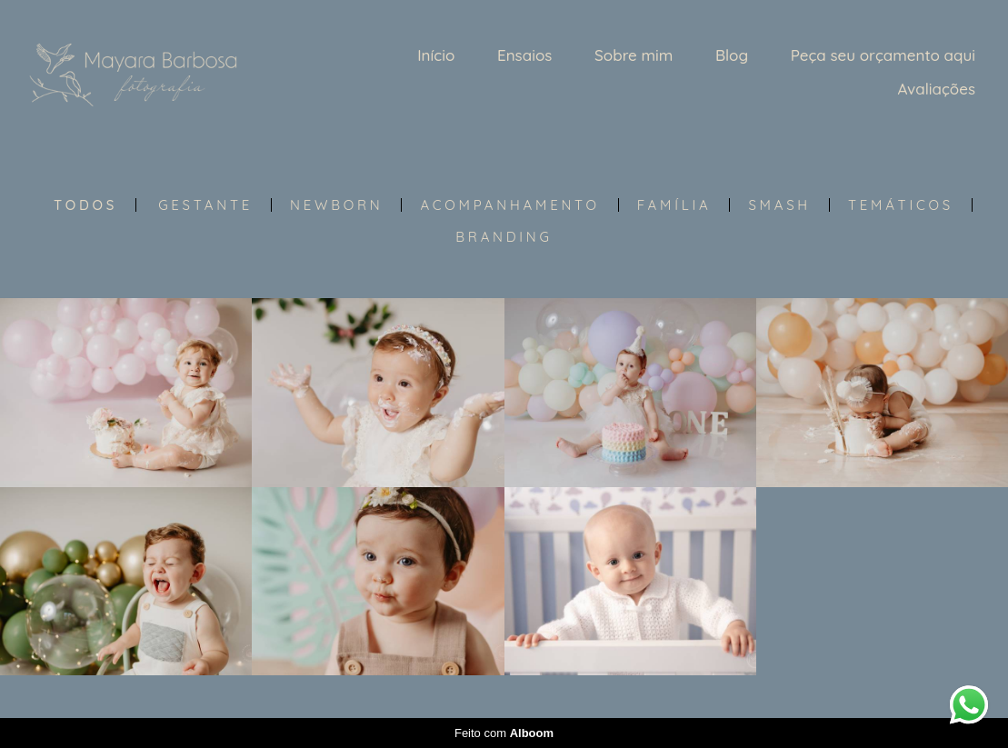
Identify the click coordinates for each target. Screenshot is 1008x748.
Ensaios (524, 55)
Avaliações (936, 88)
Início (435, 55)
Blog (731, 55)
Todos (85, 205)
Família (674, 205)
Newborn (336, 205)
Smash (779, 205)
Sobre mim (633, 55)
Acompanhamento (509, 205)
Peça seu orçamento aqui (883, 55)
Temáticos (900, 205)
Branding (503, 237)
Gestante (205, 205)
